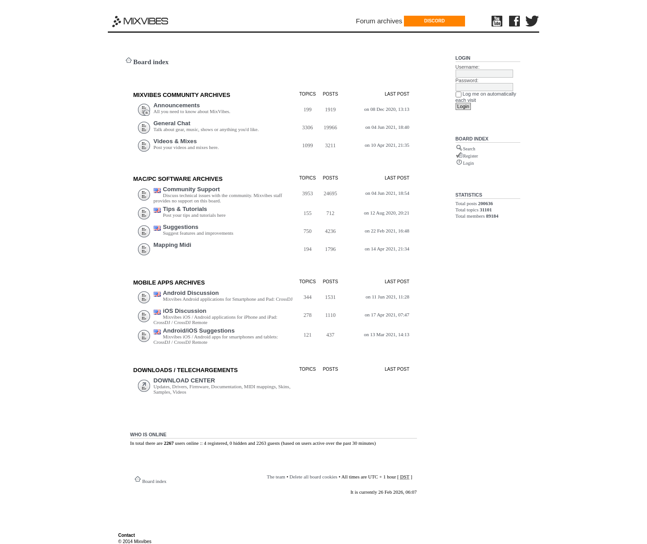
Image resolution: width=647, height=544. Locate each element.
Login (463, 58)
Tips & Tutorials (185, 209)
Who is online (148, 434)
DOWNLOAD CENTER (184, 380)
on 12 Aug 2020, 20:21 (386, 212)
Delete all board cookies (313, 476)
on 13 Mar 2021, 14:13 (386, 334)
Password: (467, 80)
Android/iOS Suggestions (199, 330)
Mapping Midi (172, 244)
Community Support (191, 189)
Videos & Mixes (175, 141)
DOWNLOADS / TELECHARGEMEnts (185, 370)
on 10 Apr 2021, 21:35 (387, 145)
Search (469, 148)
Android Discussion (191, 293)
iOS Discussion (185, 310)
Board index (151, 62)
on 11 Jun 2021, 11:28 (387, 296)
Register (470, 156)
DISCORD (434, 20)
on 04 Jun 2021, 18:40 (387, 127)
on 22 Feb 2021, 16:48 (387, 230)
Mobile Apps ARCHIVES (169, 282)
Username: (468, 67)
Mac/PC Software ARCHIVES (178, 178)
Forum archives (379, 21)
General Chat (172, 123)
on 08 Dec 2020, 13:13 (387, 109)
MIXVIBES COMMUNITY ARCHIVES (181, 95)
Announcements (177, 105)
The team (276, 476)
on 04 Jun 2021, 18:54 (387, 193)
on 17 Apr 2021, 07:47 (387, 314)
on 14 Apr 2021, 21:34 (387, 248)
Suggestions (181, 227)
